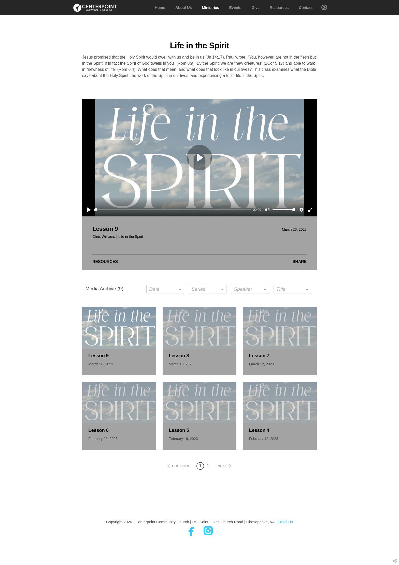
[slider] (172, 209)
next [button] (222, 466)
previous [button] (181, 466)
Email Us (285, 522)
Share (300, 261)
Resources (105, 261)
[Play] (89, 210)
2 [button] (207, 466)
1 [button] (200, 466)
